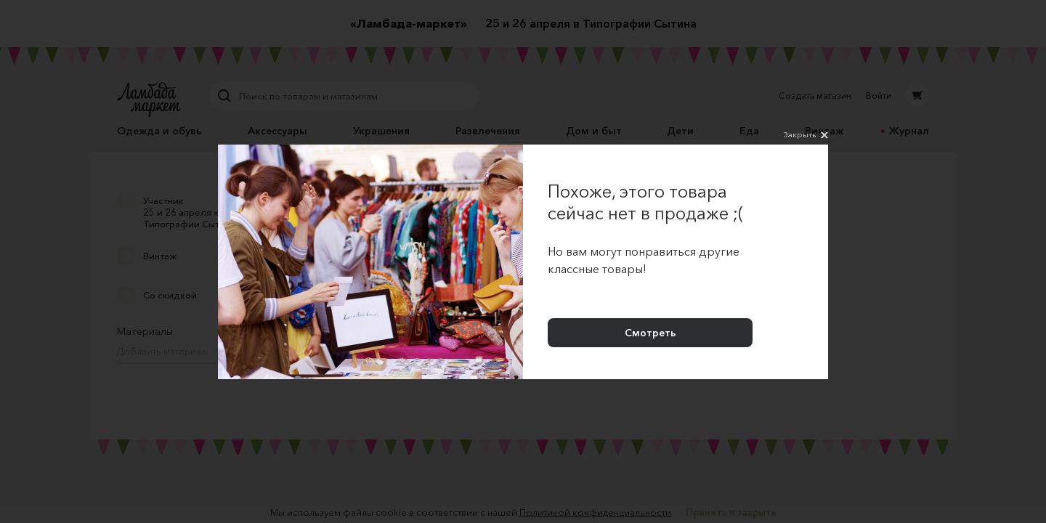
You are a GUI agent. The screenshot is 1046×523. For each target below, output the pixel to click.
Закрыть (806, 135)
